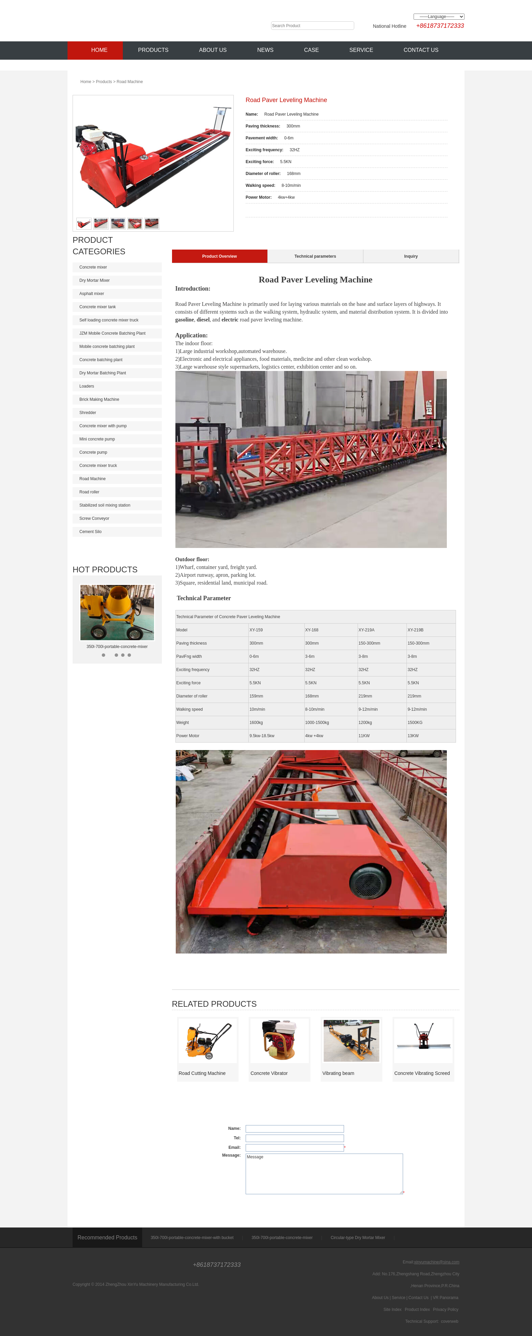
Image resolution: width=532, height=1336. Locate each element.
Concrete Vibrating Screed (422, 1073)
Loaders (118, 386)
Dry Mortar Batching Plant (118, 373)
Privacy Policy (445, 1309)
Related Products (214, 1003)
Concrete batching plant (118, 359)
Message (324, 1174)
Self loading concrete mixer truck (118, 320)
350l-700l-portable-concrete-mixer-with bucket (192, 1237)
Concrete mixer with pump (118, 426)
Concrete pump (118, 452)
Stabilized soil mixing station (118, 505)
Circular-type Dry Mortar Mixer (358, 1237)
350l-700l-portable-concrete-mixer (117, 646)
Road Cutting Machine (202, 1073)
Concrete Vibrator (268, 1073)
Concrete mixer (118, 267)
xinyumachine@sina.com (436, 1262)
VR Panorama (445, 1297)
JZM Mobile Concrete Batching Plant (118, 333)
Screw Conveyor (118, 518)
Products (153, 50)
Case (311, 50)
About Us (213, 50)
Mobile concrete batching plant (118, 346)
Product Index (417, 1309)
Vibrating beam (338, 1073)
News (265, 50)
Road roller (118, 492)
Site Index (392, 1309)
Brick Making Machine (118, 399)
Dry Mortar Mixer (118, 280)
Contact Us (421, 50)
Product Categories (99, 245)
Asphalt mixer (118, 293)
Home (95, 48)
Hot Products (105, 569)
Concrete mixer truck (118, 465)
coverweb (449, 1321)
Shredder (118, 412)
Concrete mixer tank (118, 306)
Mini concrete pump (118, 439)
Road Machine (130, 81)
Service (361, 50)
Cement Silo (118, 531)
